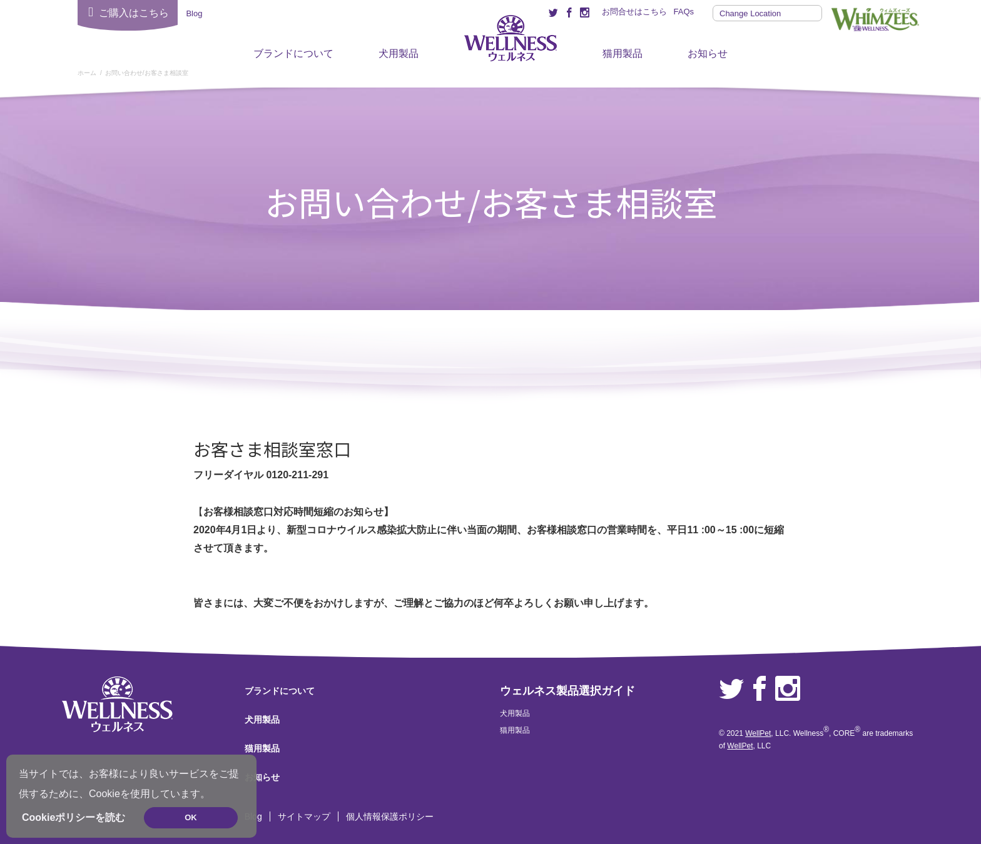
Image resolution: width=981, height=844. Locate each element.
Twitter (731, 688)
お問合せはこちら (634, 11)
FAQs (683, 11)
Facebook (759, 688)
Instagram (787, 688)
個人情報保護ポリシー (390, 816)
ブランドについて (293, 53)
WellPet (758, 733)
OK (191, 817)
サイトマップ (304, 816)
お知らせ (708, 53)
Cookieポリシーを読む (73, 817)
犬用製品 (399, 53)
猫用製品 (622, 53)
